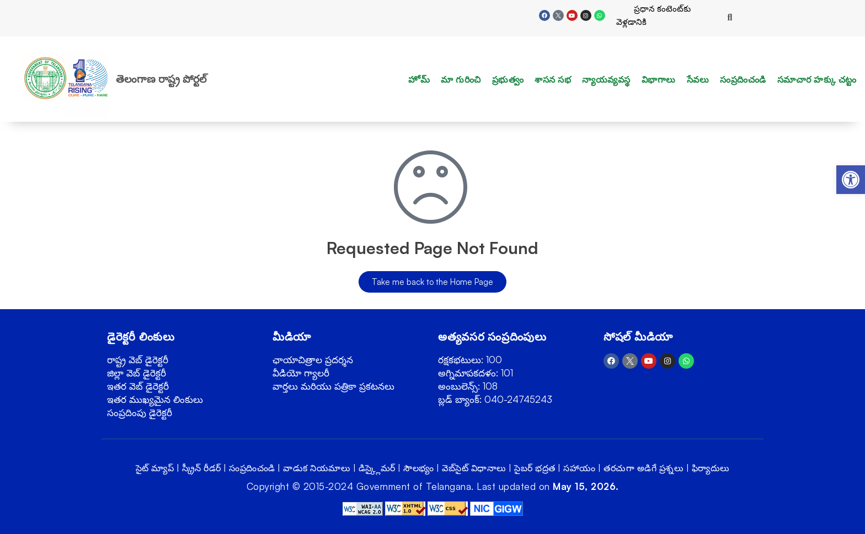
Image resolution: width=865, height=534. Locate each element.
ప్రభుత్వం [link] (508, 79)
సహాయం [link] (579, 467)
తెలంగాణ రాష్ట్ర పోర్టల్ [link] (161, 78)
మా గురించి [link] (461, 79)
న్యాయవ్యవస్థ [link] (606, 79)
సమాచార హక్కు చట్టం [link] (817, 79)
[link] (850, 179)
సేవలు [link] (698, 79)
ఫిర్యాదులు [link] (711, 467)
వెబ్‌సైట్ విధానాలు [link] (474, 467)
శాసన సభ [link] (553, 79)
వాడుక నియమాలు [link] (316, 467)
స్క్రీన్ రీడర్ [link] (201, 467)
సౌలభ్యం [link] (418, 467)
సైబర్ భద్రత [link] (535, 467)
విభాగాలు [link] (659, 79)
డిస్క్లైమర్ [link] (377, 467)
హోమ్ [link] (419, 79)
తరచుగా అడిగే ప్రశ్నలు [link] (644, 467)
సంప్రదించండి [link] (743, 79)
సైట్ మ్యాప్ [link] (155, 467)
